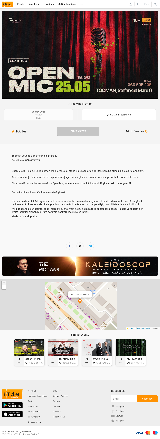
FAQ (30, 401)
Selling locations (66, 4)
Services (57, 391)
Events (20, 4)
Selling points (34, 411)
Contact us (33, 406)
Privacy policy (34, 417)
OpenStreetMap (143, 328)
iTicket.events (59, 417)
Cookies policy (34, 422)
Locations (49, 4)
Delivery (56, 401)
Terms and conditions (37, 396)
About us (32, 391)
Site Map (57, 406)
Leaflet (130, 328)
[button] (80, 302)
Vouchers (34, 4)
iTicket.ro (57, 411)
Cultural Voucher (60, 396)
